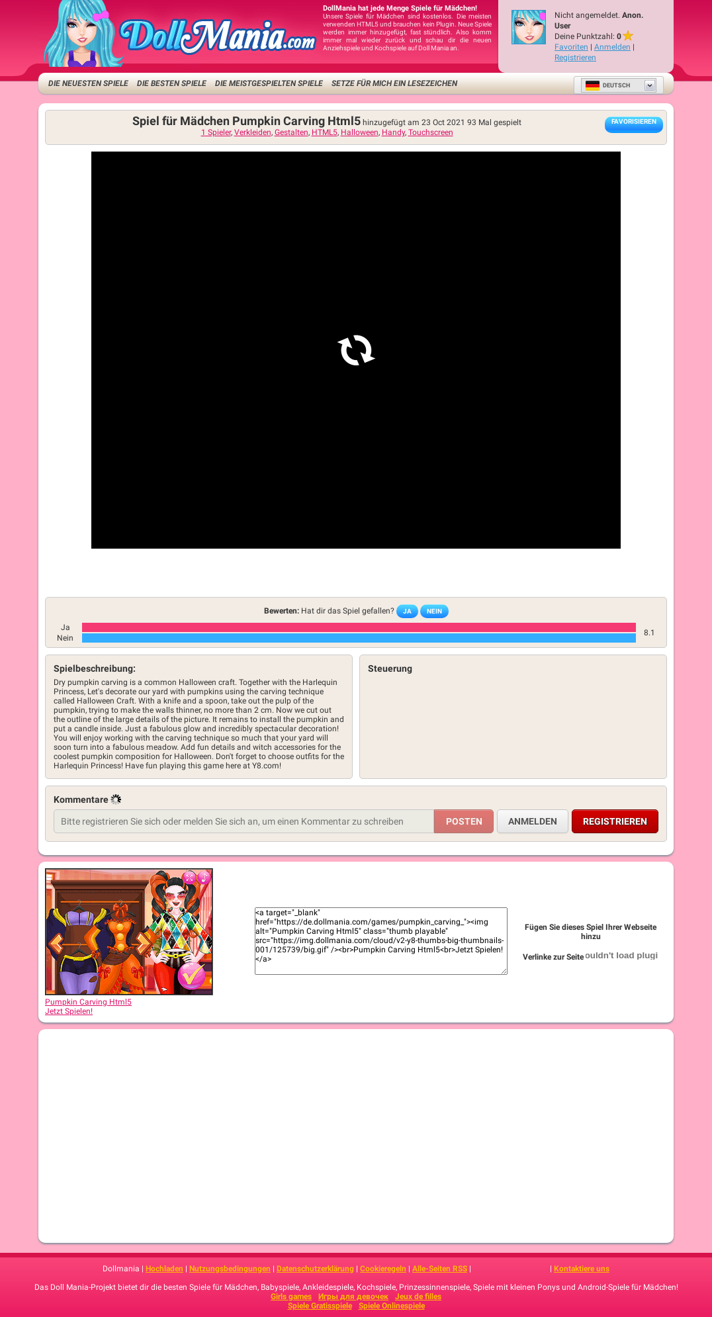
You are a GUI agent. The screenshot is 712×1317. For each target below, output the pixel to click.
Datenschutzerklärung (315, 1268)
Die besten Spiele (171, 83)
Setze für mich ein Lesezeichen (394, 83)
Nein (434, 611)
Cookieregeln (383, 1268)
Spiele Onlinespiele (392, 1305)
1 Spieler (216, 132)
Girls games (291, 1296)
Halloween (359, 132)
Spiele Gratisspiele (320, 1305)
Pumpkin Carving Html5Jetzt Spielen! (129, 1002)
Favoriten (571, 47)
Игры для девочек (353, 1296)
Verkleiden (252, 132)
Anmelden (612, 47)
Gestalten (291, 132)
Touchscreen (430, 132)
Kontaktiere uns (581, 1268)
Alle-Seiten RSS (439, 1268)
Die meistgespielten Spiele (269, 83)
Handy (393, 132)
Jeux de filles (418, 1296)
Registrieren (575, 57)
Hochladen (164, 1268)
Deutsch (607, 85)
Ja (407, 611)
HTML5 (324, 132)
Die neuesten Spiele (88, 83)
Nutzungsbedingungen (230, 1268)
